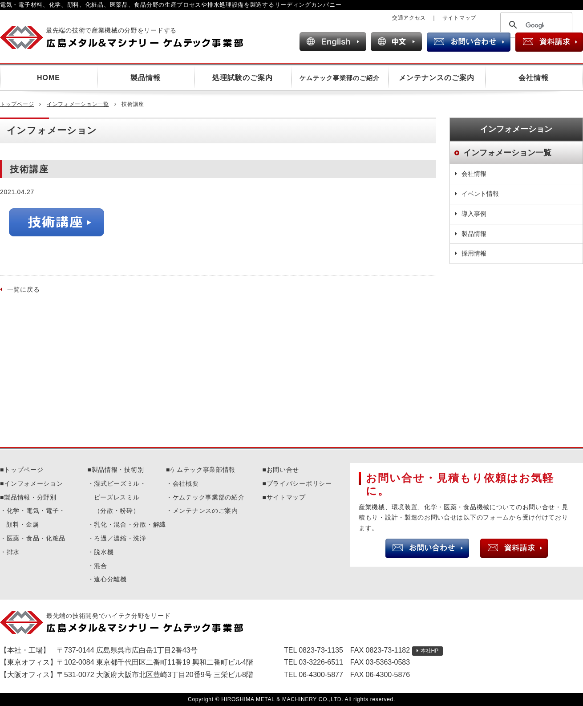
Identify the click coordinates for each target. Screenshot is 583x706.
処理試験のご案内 (242, 77)
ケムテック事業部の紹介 (209, 497)
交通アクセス (409, 18)
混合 (100, 565)
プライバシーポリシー (299, 483)
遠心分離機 (110, 579)
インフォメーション (33, 483)
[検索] (535, 25)
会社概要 (186, 483)
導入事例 (474, 213)
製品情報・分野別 (30, 497)
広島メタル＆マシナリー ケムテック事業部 (129, 37)
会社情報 (533, 77)
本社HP (430, 651)
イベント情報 (480, 193)
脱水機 (103, 552)
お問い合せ (283, 469)
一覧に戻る (23, 289)
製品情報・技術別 (118, 469)
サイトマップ (459, 18)
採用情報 (474, 253)
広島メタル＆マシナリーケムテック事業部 (129, 622)
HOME (48, 77)
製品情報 (145, 77)
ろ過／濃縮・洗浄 (120, 538)
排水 (13, 552)
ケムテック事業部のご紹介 (340, 77)
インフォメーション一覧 (78, 104)
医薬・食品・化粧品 (36, 538)
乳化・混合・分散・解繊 (130, 524)
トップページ (17, 104)
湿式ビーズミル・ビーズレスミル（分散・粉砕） (120, 497)
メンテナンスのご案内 (436, 77)
